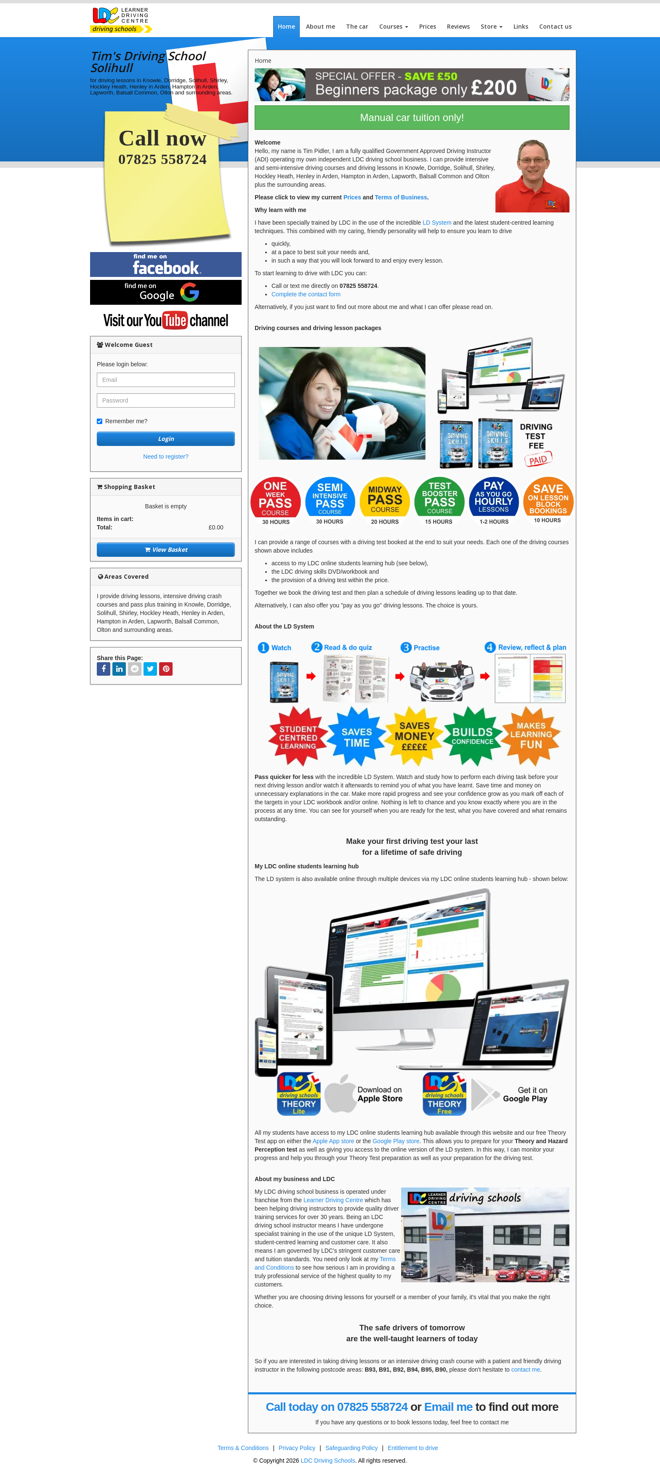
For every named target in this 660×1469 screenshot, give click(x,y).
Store (492, 26)
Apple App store (333, 1141)
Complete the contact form (306, 294)
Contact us (555, 26)
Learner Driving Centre (333, 1200)
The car (357, 26)
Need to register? (165, 456)
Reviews (458, 26)
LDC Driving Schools (328, 1460)
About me (320, 26)
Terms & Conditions (243, 1448)
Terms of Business (401, 197)
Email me (448, 1406)
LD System (437, 222)
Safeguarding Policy (351, 1448)
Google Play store (396, 1141)
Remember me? (122, 421)
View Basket (166, 549)
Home (286, 26)
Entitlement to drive (413, 1448)
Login (166, 439)
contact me (525, 1369)
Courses (393, 26)
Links (521, 26)
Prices (427, 26)
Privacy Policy (297, 1448)
